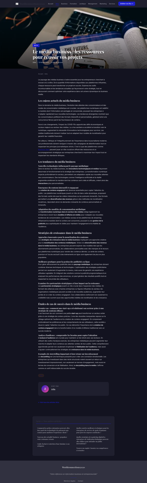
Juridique (82, 4)
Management (92, 4)
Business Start (43, 150)
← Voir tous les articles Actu (48, 402)
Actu (57, 4)
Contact (80, 481)
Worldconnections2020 (30, 4)
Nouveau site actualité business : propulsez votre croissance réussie (52, 438)
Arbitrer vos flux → (126, 3)
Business (64, 4)
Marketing (103, 4)
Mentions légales (69, 481)
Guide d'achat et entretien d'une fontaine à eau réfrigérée (53, 445)
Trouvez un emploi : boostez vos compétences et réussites (92, 449)
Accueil (50, 4)
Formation (73, 4)
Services (112, 4)
